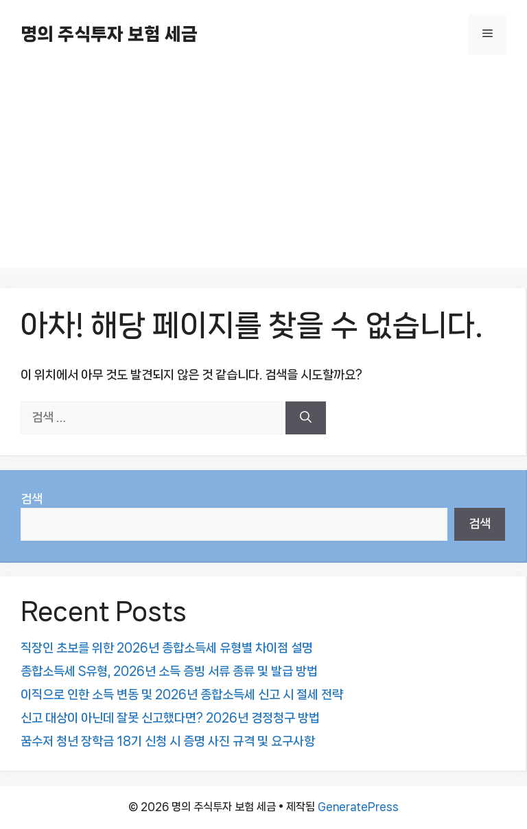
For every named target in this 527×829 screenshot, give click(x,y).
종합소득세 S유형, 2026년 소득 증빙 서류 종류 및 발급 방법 (169, 671)
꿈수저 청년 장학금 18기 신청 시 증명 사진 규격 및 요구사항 (168, 741)
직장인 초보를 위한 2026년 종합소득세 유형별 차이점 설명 (167, 648)
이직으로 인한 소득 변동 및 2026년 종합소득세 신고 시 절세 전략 (182, 694)
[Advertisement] (263, 171)
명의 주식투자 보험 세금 (109, 34)
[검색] (305, 417)
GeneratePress (358, 807)
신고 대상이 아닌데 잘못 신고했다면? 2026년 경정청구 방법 (170, 718)
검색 (32, 499)
